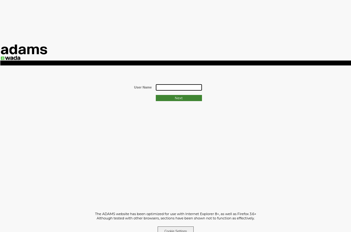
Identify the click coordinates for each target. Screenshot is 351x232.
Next (179, 98)
